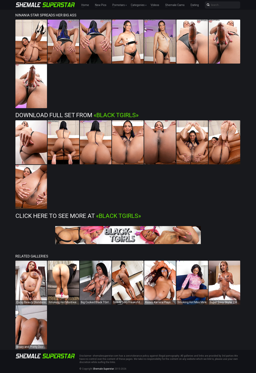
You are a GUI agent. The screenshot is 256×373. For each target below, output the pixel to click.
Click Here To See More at (78, 215)
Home (85, 5)
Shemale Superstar (103, 368)
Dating (195, 5)
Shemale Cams (175, 5)
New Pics (100, 5)
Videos (155, 5)
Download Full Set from (77, 115)
